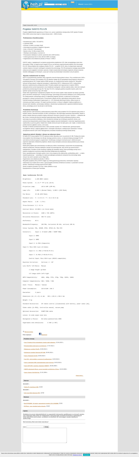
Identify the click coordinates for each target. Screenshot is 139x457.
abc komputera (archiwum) (70, 8)
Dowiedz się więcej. (77, 454)
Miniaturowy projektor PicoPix (31, 349)
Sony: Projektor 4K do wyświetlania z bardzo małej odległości (39, 342)
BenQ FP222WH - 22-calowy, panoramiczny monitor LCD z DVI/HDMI (41, 403)
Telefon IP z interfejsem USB (31, 387)
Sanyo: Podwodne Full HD (30, 355)
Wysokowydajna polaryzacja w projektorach (35, 345)
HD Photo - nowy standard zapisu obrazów (34, 406)
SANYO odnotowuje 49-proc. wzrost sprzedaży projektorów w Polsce (41, 369)
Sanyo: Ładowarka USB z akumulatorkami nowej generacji (39, 362)
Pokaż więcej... (79, 375)
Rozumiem (86, 454)
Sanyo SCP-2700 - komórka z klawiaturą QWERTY (36, 365)
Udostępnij (43, 334)
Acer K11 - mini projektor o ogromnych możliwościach (38, 359)
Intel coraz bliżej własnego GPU (32, 393)
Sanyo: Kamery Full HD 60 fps (31, 372)
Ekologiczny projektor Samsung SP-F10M (34, 352)
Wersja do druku (29, 331)
